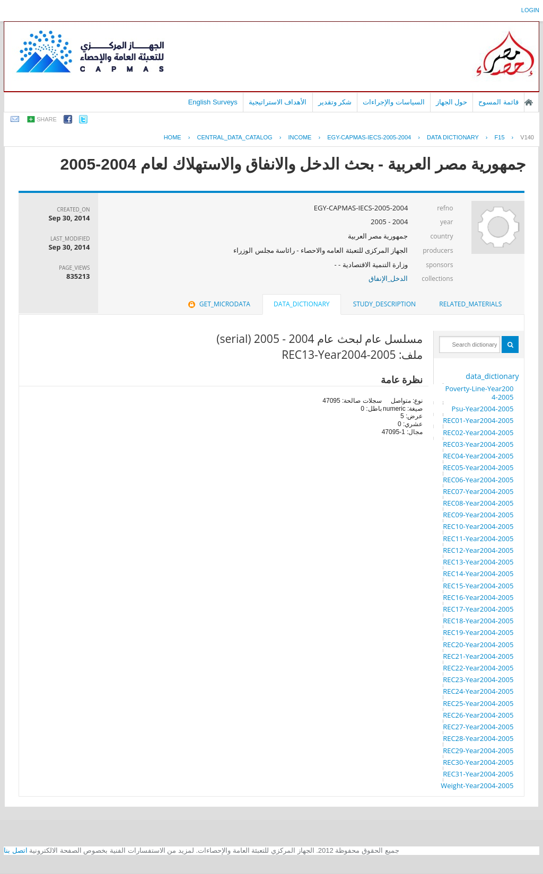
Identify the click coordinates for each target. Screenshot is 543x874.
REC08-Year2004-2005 (478, 503)
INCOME (299, 137)
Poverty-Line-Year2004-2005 (479, 392)
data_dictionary (492, 376)
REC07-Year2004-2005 (478, 491)
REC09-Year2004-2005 (478, 514)
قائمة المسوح (498, 102)
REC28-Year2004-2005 (478, 738)
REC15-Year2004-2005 (478, 585)
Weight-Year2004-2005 (477, 785)
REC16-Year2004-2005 (478, 597)
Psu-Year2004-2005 (482, 408)
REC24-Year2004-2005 (478, 691)
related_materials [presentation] (470, 303)
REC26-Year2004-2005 (478, 715)
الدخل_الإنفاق (388, 278)
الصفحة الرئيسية (528, 102)
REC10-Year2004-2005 (478, 526)
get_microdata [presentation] (218, 303)
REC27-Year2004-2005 (478, 726)
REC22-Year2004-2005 (478, 668)
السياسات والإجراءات (394, 102)
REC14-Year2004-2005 (478, 573)
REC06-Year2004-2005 (478, 479)
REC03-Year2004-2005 (478, 444)
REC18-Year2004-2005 (478, 620)
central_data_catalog (234, 137)
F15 (500, 137)
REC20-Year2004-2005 (478, 644)
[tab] (470, 304)
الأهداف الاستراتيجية (278, 102)
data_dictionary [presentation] (301, 303)
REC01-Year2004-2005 (478, 420)
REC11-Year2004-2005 (478, 538)
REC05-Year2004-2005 (478, 467)
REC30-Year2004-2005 (478, 762)
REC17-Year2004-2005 (478, 609)
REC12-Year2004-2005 (478, 550)
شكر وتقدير (335, 102)
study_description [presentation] (384, 303)
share (47, 119)
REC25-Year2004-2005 (478, 703)
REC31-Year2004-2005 (478, 774)
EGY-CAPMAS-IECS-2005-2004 (369, 137)
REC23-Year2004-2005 (478, 679)
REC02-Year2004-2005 (478, 432)
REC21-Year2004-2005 (478, 656)
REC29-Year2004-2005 (478, 750)
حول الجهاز (452, 102)
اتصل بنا (16, 850)
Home (172, 137)
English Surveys (213, 102)
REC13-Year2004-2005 (478, 562)
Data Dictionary (453, 137)
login (530, 10)
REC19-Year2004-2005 (478, 632)
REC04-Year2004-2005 (478, 456)
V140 (527, 137)
